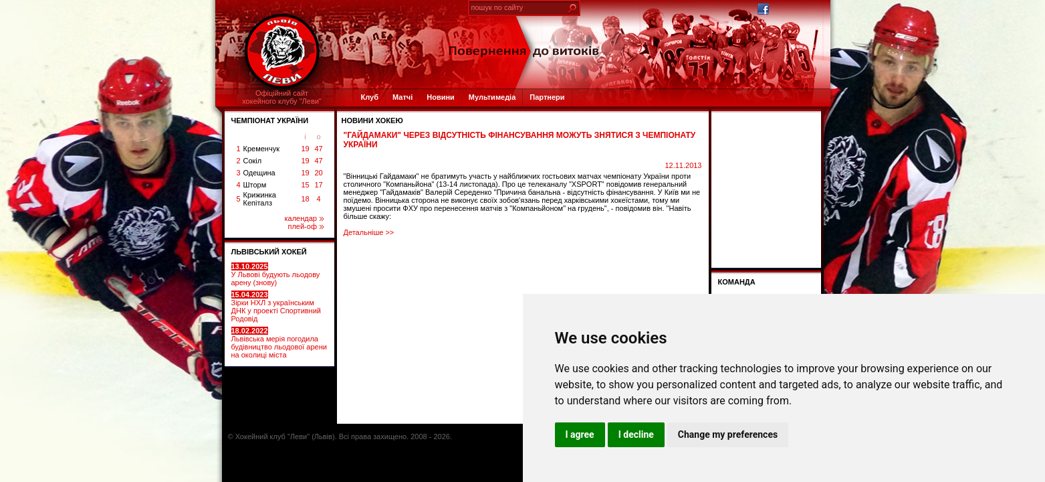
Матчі (402, 97)
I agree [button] (580, 434)
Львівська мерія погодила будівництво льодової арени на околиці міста (279, 343)
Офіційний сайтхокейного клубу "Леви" (282, 97)
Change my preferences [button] (728, 434)
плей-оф (305, 226)
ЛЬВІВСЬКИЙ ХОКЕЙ (269, 252)
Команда (737, 282)
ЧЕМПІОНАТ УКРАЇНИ (270, 120)
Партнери (547, 97)
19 (305, 149)
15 (305, 185)
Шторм (255, 185)
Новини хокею (372, 120)
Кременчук (261, 149)
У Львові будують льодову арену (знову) (275, 274)
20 (318, 173)
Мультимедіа (492, 97)
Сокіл (252, 161)
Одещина (259, 173)
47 (318, 149)
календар (304, 218)
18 (305, 199)
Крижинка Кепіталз (259, 199)
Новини (441, 97)
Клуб (369, 97)
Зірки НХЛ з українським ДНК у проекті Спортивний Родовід (276, 307)
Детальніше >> (369, 232)
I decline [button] (636, 434)
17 (318, 185)
